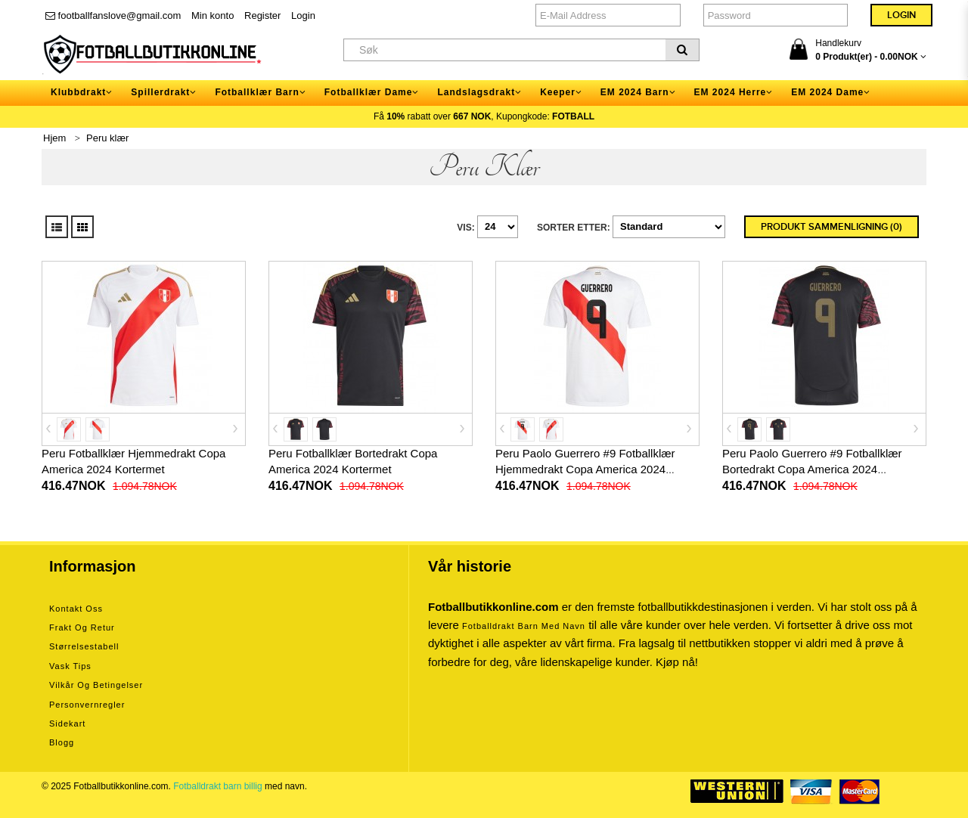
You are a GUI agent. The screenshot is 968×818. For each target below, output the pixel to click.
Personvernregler (87, 704)
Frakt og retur (82, 627)
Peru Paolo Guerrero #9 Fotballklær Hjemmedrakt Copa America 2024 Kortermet (585, 469)
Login (303, 15)
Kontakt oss (76, 608)
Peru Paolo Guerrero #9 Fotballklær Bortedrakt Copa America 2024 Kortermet (812, 469)
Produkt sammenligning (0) (831, 227)
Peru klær (107, 138)
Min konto (212, 15)
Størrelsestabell (84, 646)
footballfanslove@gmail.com (113, 15)
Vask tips (70, 666)
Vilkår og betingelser (96, 684)
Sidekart (67, 723)
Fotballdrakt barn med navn (523, 626)
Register (262, 15)
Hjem (54, 138)
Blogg (61, 742)
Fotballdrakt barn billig (217, 786)
